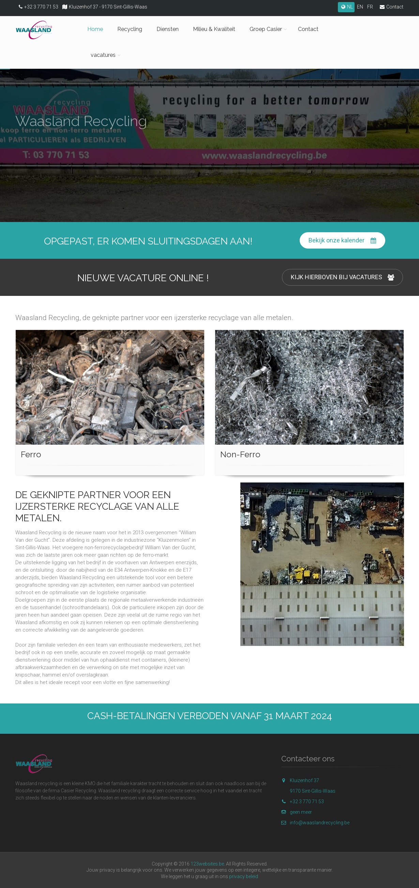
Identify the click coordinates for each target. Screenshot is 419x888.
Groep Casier (266, 29)
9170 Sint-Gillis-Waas (312, 791)
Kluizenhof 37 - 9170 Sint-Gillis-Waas (103, 7)
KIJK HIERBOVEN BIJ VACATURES (342, 277)
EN (360, 7)
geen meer (296, 812)
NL (346, 7)
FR (370, 7)
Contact (389, 7)
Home (95, 29)
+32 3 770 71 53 (36, 7)
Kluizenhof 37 (300, 780)
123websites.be (207, 864)
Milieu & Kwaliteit (214, 29)
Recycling (129, 29)
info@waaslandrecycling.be (315, 822)
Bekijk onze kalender (342, 241)
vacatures (103, 55)
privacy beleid (243, 876)
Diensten (167, 29)
